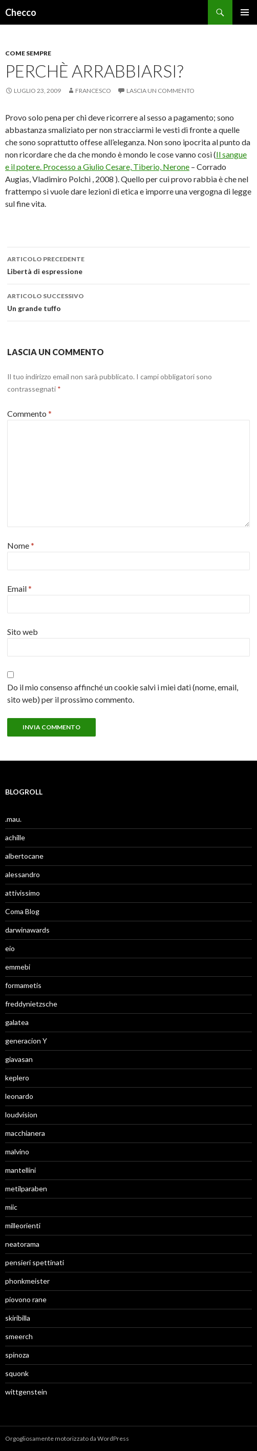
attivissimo (22, 892)
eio (10, 948)
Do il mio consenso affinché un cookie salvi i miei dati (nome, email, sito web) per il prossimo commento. (122, 693)
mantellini (20, 1170)
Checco (20, 12)
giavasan (19, 1059)
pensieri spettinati (34, 1262)
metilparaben (26, 1188)
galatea (17, 1022)
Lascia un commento (160, 90)
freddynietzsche (31, 1003)
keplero (17, 1077)
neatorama (22, 1244)
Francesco (93, 90)
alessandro (22, 874)
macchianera (25, 1133)
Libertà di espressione (128, 264)
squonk (17, 1373)
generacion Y (26, 1040)
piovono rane (26, 1299)
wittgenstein (26, 1391)
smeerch (19, 1336)
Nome (20, 545)
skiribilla (17, 1317)
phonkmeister (27, 1280)
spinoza (17, 1354)
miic (11, 1207)
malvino (17, 1151)
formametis (23, 985)
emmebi (17, 966)
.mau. (13, 819)
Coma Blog (22, 911)
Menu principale (244, 12)
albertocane (24, 856)
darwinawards (27, 929)
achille (15, 837)
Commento (29, 413)
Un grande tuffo (128, 301)
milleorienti (22, 1225)
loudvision (21, 1114)
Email (19, 588)
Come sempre (28, 53)
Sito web (22, 631)
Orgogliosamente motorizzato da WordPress (67, 1438)
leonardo (19, 1096)
